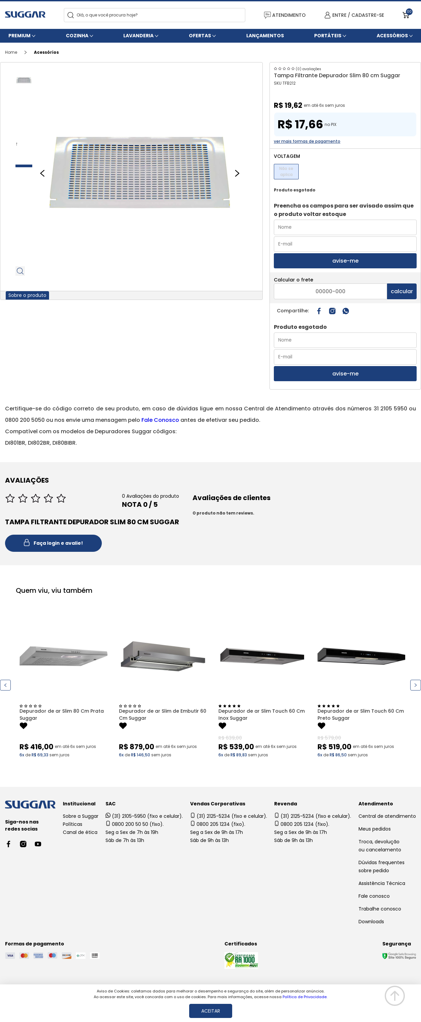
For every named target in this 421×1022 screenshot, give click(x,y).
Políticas (72, 824)
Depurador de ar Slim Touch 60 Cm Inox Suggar (261, 714)
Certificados (240, 943)
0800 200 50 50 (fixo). (135, 824)
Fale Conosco (160, 420)
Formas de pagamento (34, 943)
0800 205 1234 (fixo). (217, 824)
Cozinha (77, 35)
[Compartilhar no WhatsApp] (345, 311)
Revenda (285, 803)
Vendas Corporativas (217, 803)
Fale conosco (374, 896)
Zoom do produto (21, 271)
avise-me (345, 261)
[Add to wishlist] (23, 727)
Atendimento (376, 803)
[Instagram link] (332, 311)
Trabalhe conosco (380, 908)
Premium (19, 35)
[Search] (71, 15)
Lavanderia (138, 35)
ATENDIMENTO (285, 15)
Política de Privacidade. (305, 996)
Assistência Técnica (382, 883)
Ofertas (200, 35)
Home (11, 52)
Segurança (396, 943)
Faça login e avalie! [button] (53, 543)
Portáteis (327, 35)
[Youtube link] (38, 844)
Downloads (371, 921)
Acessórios (392, 35)
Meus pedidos (375, 829)
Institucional (79, 803)
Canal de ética (80, 832)
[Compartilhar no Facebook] (318, 311)
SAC (111, 803)
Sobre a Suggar (80, 816)
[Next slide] (237, 173)
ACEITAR (210, 1011)
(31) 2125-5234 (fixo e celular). (228, 816)
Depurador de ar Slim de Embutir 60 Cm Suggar (162, 714)
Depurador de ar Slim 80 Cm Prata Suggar (61, 714)
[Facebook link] (8, 844)
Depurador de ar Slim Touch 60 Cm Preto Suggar (361, 714)
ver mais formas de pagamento (307, 141)
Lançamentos (265, 35)
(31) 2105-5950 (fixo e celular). (144, 816)
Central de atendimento (387, 816)
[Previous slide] (42, 173)
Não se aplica (286, 171)
